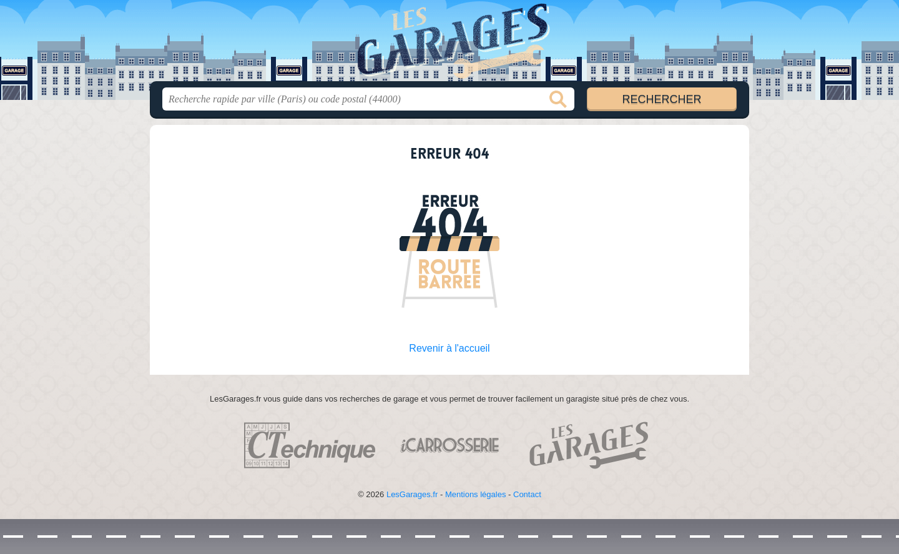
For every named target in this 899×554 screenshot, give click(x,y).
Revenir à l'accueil (449, 348)
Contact (527, 494)
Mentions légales (475, 494)
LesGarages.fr (412, 494)
